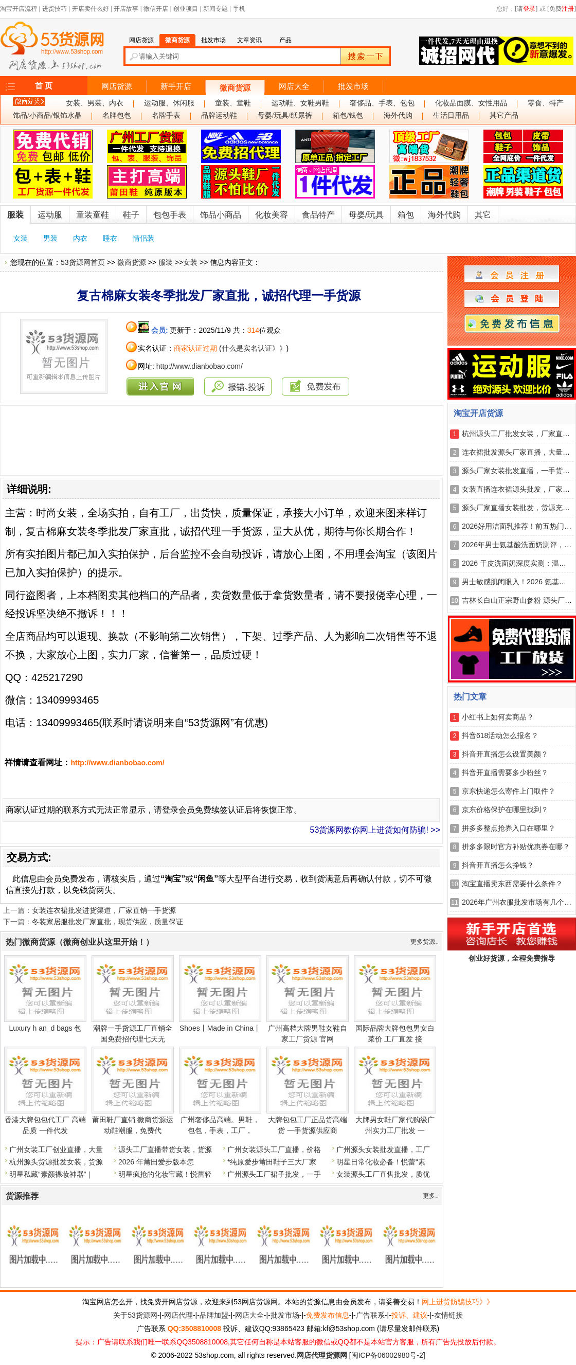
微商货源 (235, 88)
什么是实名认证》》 (254, 348)
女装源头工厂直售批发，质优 (383, 1174)
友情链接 (448, 1315)
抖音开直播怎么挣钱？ (498, 865)
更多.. (431, 1195)
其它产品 (504, 115)
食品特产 (318, 214)
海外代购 (398, 115)
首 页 (43, 86)
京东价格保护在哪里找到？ (505, 809)
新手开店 (175, 86)
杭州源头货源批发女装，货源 (56, 1162)
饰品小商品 (220, 214)
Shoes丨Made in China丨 (220, 1028)
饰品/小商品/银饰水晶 (47, 115)
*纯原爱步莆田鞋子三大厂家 (271, 1162)
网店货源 (116, 86)
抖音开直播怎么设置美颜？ (505, 754)
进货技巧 (54, 8)
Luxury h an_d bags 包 (45, 1028)
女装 (20, 238)
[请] (526, 8)
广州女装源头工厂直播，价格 (274, 1149)
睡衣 (110, 238)
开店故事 (126, 8)
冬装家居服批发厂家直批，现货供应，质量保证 (107, 922)
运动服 (50, 214)
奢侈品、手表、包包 (382, 103)
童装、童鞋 (233, 103)
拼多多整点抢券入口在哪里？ (508, 828)
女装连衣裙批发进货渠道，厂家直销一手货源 (104, 910)
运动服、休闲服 (169, 103)
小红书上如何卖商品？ (498, 717)
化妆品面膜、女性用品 (471, 103)
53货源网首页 (83, 262)
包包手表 (169, 214)
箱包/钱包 (348, 115)
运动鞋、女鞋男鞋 (300, 103)
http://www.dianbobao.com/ (199, 366)
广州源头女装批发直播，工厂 (383, 1149)
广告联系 (370, 1315)
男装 (50, 238)
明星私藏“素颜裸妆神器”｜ (51, 1174)
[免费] (561, 8)
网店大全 (294, 86)
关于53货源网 (135, 1315)
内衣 (80, 238)
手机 (239, 8)
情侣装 (143, 238)
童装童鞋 (92, 214)
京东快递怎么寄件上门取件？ (508, 791)
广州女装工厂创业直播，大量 (56, 1149)
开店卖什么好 (90, 8)
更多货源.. (424, 941)
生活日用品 (451, 115)
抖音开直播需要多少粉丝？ (505, 772)
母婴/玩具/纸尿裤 (285, 115)
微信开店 (155, 8)
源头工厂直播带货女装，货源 (165, 1149)
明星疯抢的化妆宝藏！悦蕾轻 (165, 1174)
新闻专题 (215, 8)
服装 (15, 214)
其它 (483, 214)
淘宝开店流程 (18, 8)
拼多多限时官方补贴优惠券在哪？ (516, 846)
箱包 (406, 214)
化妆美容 (271, 214)
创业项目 (185, 8)
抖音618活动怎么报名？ (500, 735)
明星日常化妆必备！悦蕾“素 (380, 1162)
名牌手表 (166, 115)
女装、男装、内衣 (94, 103)
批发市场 (353, 86)
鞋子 (131, 214)
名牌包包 (116, 115)
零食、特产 (546, 103)
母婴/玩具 (366, 214)
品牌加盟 (214, 1315)
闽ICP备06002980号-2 (387, 1355)
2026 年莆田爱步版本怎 (156, 1162)
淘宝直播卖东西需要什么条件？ (512, 883)
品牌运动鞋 (219, 115)
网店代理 (178, 1315)
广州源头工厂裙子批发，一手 (274, 1174)
